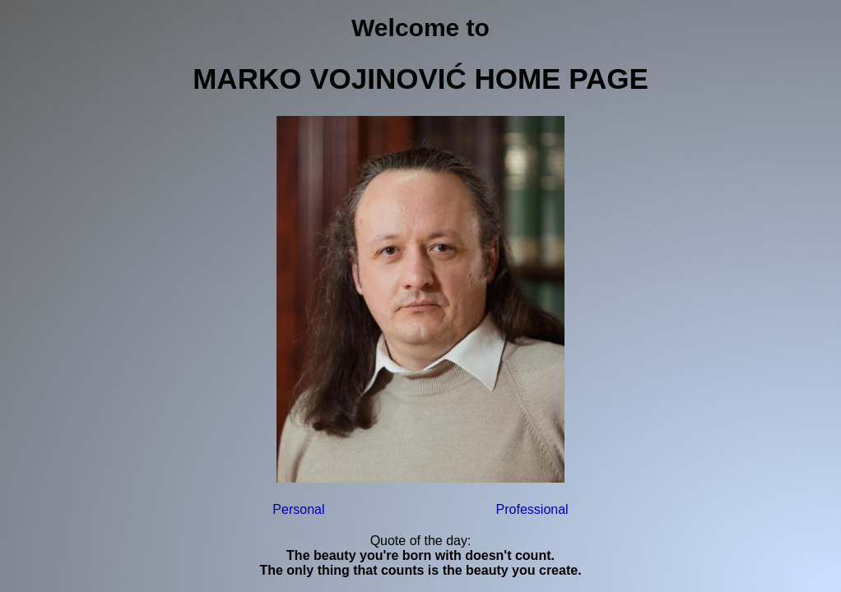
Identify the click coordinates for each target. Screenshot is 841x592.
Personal (298, 509)
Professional (532, 509)
